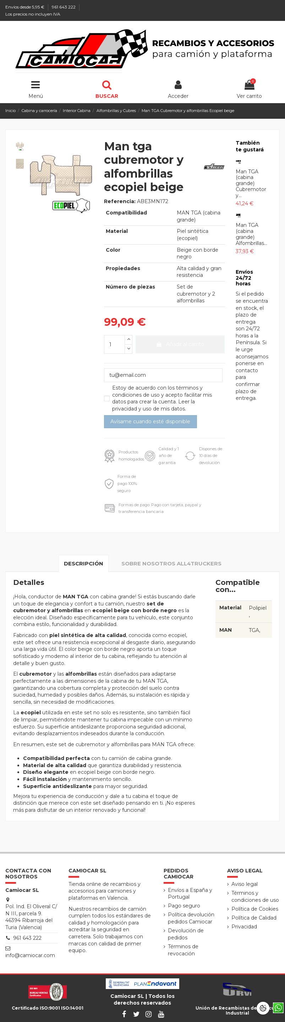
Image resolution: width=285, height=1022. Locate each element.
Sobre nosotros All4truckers (171, 563)
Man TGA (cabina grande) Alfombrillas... (251, 234)
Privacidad (244, 926)
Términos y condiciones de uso (255, 896)
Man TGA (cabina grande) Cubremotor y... (251, 183)
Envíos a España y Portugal (190, 893)
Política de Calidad (253, 918)
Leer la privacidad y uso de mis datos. (153, 405)
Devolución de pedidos (186, 934)
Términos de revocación (183, 950)
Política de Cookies (254, 909)
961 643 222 (64, 7)
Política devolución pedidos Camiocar (191, 918)
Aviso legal (244, 884)
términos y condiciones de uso (157, 391)
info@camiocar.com (30, 955)
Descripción (83, 563)
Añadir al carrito (180, 344)
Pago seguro (184, 906)
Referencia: (120, 201)
